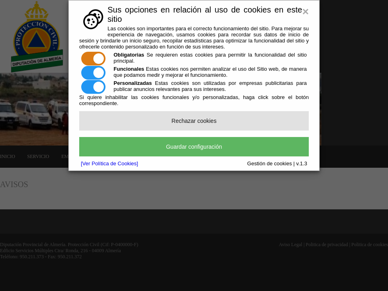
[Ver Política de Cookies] (109, 163)
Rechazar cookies (193, 121)
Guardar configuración (194, 146)
